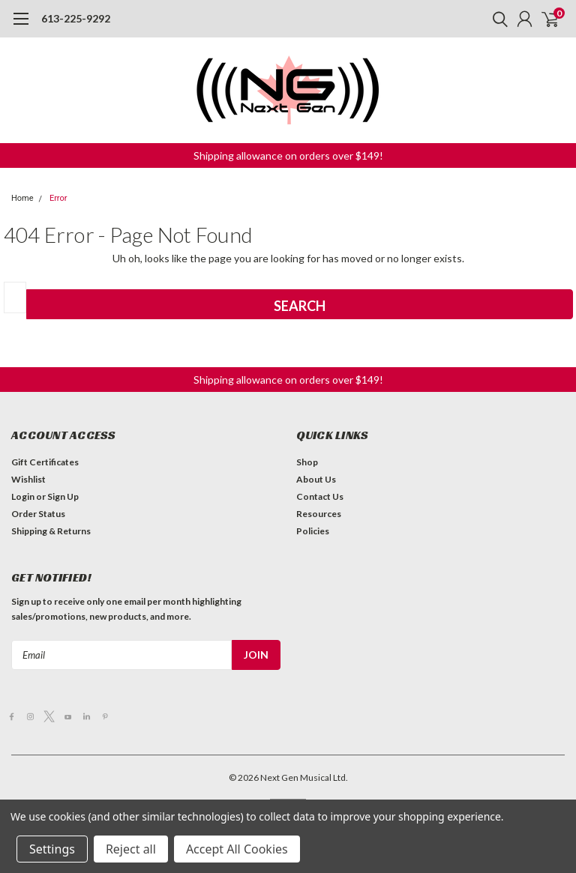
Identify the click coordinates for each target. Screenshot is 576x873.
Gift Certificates (45, 462)
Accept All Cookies (237, 849)
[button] (288, 155)
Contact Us (320, 496)
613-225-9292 (75, 18)
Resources (318, 513)
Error (59, 198)
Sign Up (63, 496)
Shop (307, 462)
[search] (497, 18)
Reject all (131, 849)
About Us (316, 479)
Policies (312, 531)
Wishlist (28, 479)
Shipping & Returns (51, 531)
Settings (52, 849)
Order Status (38, 513)
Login (22, 496)
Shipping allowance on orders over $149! (288, 155)
